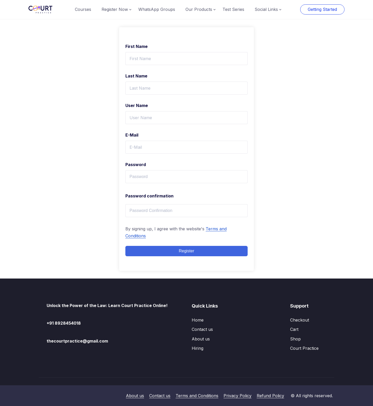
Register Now (115, 9)
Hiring (197, 348)
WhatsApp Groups (156, 9)
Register (186, 251)
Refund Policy (270, 395)
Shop (295, 338)
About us (201, 338)
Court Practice (304, 348)
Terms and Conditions (197, 395)
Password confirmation (149, 195)
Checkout (299, 320)
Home (198, 320)
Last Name (136, 76)
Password (135, 164)
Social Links (266, 9)
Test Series (233, 9)
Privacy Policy (238, 395)
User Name (136, 105)
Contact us (202, 329)
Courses (83, 9)
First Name (136, 46)
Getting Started (322, 9)
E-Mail (131, 135)
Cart (294, 329)
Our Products (198, 9)
